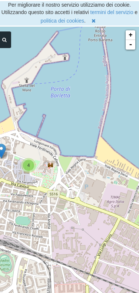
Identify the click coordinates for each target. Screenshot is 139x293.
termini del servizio (111, 12)
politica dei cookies (62, 21)
